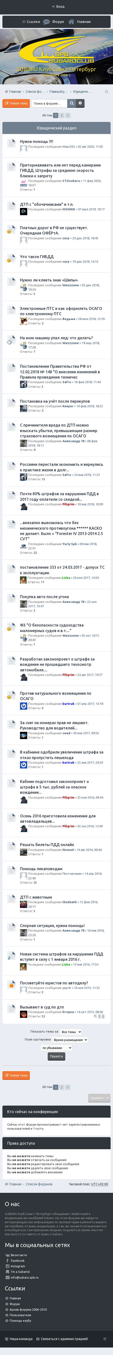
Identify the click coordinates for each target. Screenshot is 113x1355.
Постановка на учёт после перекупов (55, 401)
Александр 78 (73, 441)
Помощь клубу (20, 1320)
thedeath (69, 902)
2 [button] (62, 115)
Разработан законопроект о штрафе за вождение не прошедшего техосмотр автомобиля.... (57, 664)
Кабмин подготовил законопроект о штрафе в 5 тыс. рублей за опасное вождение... (54, 786)
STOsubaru (71, 180)
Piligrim (68, 504)
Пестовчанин (72, 873)
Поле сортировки (56, 1039)
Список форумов (39, 1184)
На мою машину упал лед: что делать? (56, 338)
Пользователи (20, 1315)
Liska (66, 577)
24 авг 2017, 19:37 (89, 674)
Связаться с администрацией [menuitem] (64, 1339)
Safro (66, 382)
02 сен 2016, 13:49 (90, 826)
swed (66, 733)
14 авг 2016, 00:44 (89, 849)
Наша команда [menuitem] (21, 1339)
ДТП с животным (36, 897)
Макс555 (68, 146)
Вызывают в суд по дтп (42, 1007)
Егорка (68, 1012)
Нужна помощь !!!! (36, 141)
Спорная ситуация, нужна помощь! (52, 925)
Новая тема (18, 103)
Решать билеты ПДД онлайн (47, 844)
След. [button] (68, 115)
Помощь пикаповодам (41, 869)
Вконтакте (19, 1255)
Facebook (18, 1260)
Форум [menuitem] (58, 22)
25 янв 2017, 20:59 (90, 762)
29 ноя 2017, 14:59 (86, 577)
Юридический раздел (56, 128)
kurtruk (68, 703)
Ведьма (68, 318)
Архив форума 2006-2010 (28, 1309)
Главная (84, 22)
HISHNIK (68, 209)
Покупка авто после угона (44, 596)
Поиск (71, 103)
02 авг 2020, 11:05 (90, 146)
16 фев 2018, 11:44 (87, 382)
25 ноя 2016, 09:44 (90, 797)
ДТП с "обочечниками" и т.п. (46, 204)
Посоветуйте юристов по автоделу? (54, 983)
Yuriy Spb (69, 544)
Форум (15, 1304)
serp (65, 238)
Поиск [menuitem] (106, 91)
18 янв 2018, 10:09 (90, 504)
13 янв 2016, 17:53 (86, 964)
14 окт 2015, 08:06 (90, 1012)
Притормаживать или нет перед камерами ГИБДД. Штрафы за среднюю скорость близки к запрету (60, 170)
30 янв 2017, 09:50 (86, 733)
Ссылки (33, 22)
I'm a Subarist (20, 1271)
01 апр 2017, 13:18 (90, 703)
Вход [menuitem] (60, 6)
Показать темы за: (56, 1031)
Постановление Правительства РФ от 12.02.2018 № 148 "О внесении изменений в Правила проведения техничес (60, 371)
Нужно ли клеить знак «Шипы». (49, 280)
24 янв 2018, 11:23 (87, 474)
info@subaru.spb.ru (25, 1277)
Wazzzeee (70, 285)
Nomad (68, 849)
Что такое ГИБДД (36, 256)
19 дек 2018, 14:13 (85, 261)
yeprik (66, 987)
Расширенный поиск (80, 103)
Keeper (67, 406)
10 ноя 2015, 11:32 (87, 987)
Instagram (18, 1266)
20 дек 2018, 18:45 (85, 238)
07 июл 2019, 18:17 (91, 209)
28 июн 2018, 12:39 (91, 318)
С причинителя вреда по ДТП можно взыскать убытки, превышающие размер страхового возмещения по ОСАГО (58, 430)
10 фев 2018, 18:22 (89, 406)
